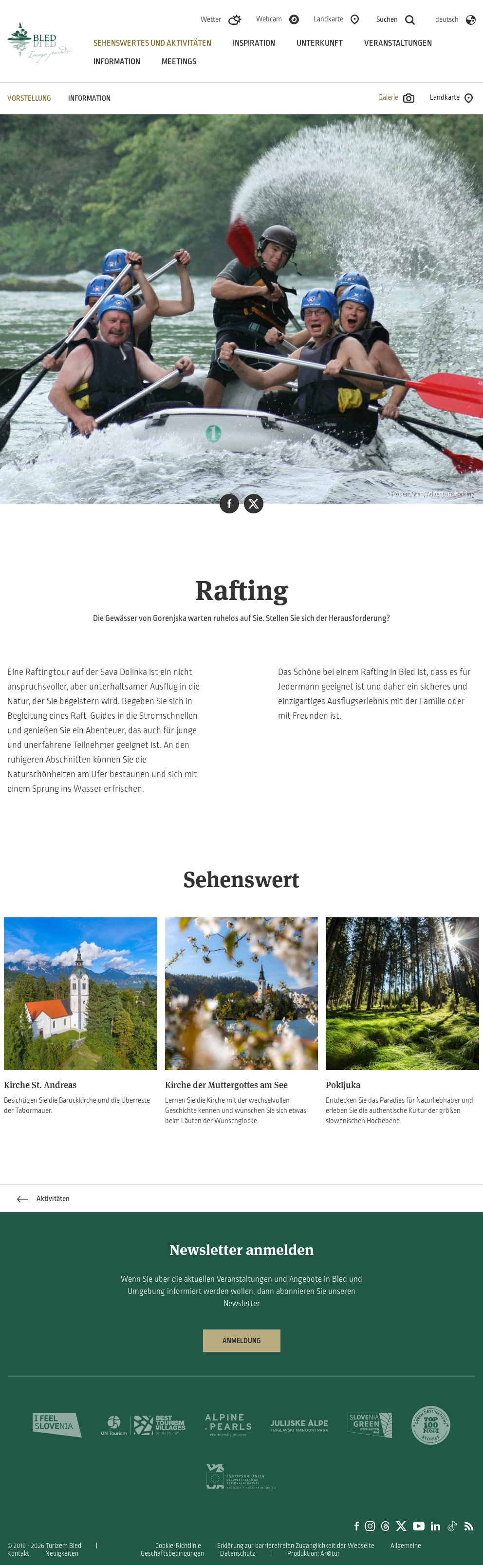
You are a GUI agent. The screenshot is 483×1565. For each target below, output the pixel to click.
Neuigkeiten (61, 1553)
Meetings (179, 61)
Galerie (396, 98)
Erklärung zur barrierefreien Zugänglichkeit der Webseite (295, 1545)
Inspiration (254, 43)
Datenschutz (237, 1553)
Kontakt (18, 1553)
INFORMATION (89, 98)
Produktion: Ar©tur (313, 1553)
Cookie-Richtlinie (178, 1545)
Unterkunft (320, 43)
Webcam (269, 19)
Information (116, 61)
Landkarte (328, 19)
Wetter (211, 19)
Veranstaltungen (398, 43)
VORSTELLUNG (29, 98)
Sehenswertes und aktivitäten (152, 43)
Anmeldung (242, 1341)
